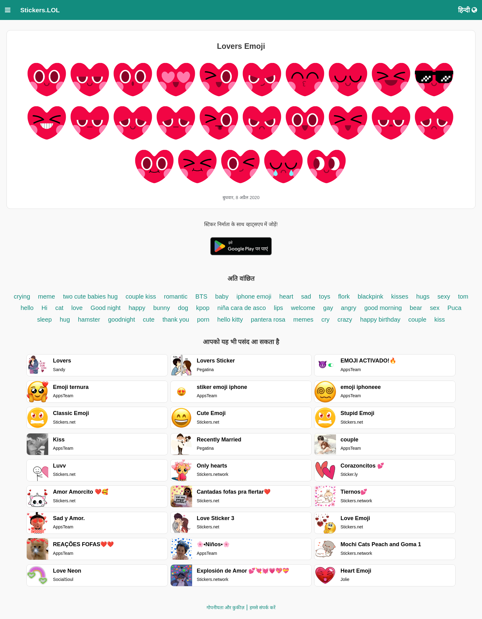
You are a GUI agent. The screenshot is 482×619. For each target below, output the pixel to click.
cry (325, 319)
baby (221, 296)
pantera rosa (268, 319)
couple (417, 319)
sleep (44, 319)
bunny (161, 307)
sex (435, 307)
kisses (400, 296)
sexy (443, 296)
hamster (89, 319)
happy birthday (381, 319)
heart (287, 296)
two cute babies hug (90, 296)
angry (348, 307)
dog (183, 307)
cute (149, 319)
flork (344, 296)
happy (136, 307)
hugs (422, 296)
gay (329, 307)
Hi (44, 307)
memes (303, 319)
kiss (439, 319)
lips (278, 307)
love (77, 307)
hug (65, 319)
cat (59, 307)
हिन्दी (467, 10)
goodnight (122, 319)
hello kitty (230, 319)
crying (23, 296)
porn (203, 319)
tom (463, 296)
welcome (303, 307)
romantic (176, 296)
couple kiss (141, 296)
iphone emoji (253, 296)
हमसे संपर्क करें (262, 607)
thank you (175, 319)
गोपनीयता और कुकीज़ (225, 607)
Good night (106, 307)
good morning (384, 307)
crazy (345, 319)
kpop (202, 307)
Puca (454, 307)
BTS (202, 296)
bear (416, 307)
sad (306, 296)
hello (27, 307)
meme (46, 296)
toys (324, 296)
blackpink (370, 296)
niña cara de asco (241, 307)
